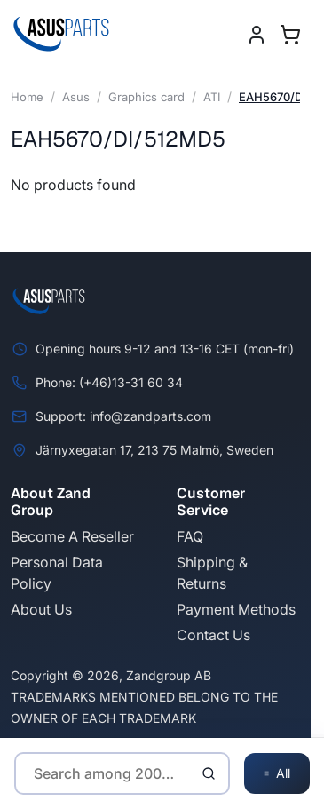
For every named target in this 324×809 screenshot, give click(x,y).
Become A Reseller (72, 536)
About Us (41, 609)
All (277, 773)
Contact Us (213, 635)
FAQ (190, 536)
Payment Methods (236, 609)
